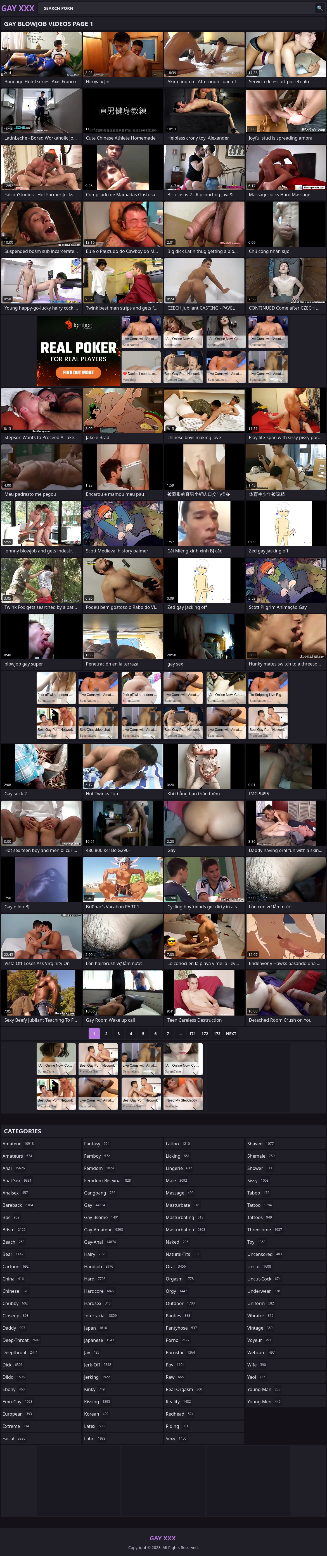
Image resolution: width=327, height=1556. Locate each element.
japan (96, 1328)
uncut (259, 1266)
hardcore (100, 1291)
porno (178, 1340)
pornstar (181, 1352)
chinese (16, 1291)
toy (257, 1242)
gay (95, 1205)
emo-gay (18, 1401)
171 (192, 1033)
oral (176, 1266)
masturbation (186, 1229)
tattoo (260, 1205)
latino (178, 1144)
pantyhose (182, 1328)
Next (231, 1033)
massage (180, 1193)
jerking (97, 1377)
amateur (19, 1144)
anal (14, 1168)
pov (176, 1365)
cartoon (16, 1266)
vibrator (261, 1315)
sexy (177, 1438)
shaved (261, 1144)
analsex (16, 1193)
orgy (177, 1291)
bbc (12, 1217)
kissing (98, 1401)
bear (14, 1254)
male (177, 1180)
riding (178, 1426)
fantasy (97, 1144)
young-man (264, 1389)
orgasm (180, 1279)
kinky (95, 1389)
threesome (265, 1229)
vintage (260, 1328)
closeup (16, 1315)
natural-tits (183, 1254)
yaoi (257, 1377)
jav (92, 1352)
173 (217, 1033)
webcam (261, 1352)
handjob (99, 1266)
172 (205, 1033)
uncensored (265, 1254)
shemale (261, 1156)
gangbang (100, 1193)
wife (257, 1365)
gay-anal (100, 1242)
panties (179, 1315)
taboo (259, 1193)
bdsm (15, 1229)
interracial (101, 1315)
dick (13, 1365)
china (14, 1279)
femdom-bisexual (108, 1180)
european (18, 1414)
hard (95, 1279)
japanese (99, 1340)
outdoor (181, 1303)
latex (95, 1426)
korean (97, 1414)
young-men (264, 1401)
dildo (14, 1377)
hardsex (98, 1303)
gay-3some (102, 1217)
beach (14, 1242)
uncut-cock (264, 1279)
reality (179, 1401)
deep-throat (22, 1340)
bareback (18, 1205)
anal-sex (18, 1180)
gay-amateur (104, 1229)
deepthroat (21, 1352)
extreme (16, 1426)
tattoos (260, 1217)
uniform (261, 1303)
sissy (258, 1180)
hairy (96, 1254)
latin (95, 1438)
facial (15, 1438)
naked (178, 1242)
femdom (99, 1168)
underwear (264, 1291)
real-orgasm (184, 1389)
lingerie (179, 1168)
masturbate (183, 1205)
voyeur (259, 1340)
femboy (97, 1156)
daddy (15, 1328)
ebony (14, 1389)
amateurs (18, 1156)
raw (175, 1377)
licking (178, 1156)
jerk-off (98, 1365)
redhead (180, 1414)
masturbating (185, 1217)
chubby (16, 1303)
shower (260, 1168)
